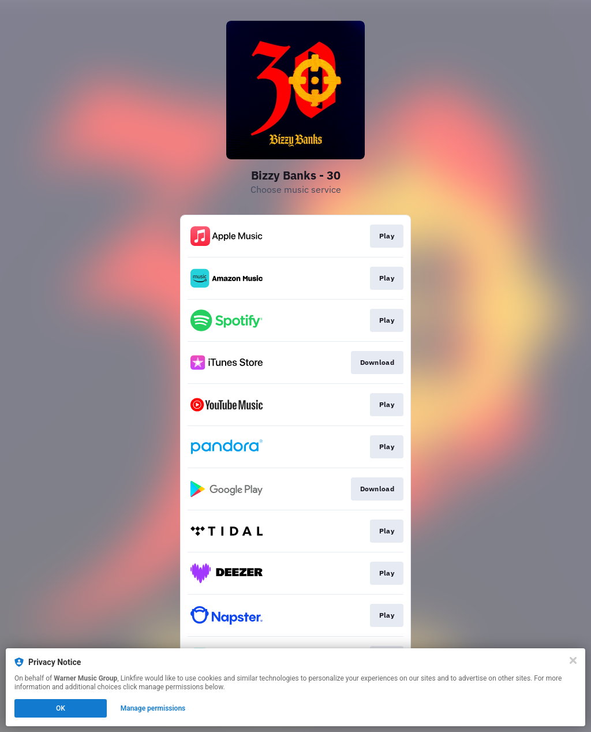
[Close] (573, 660)
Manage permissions (153, 708)
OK (60, 708)
